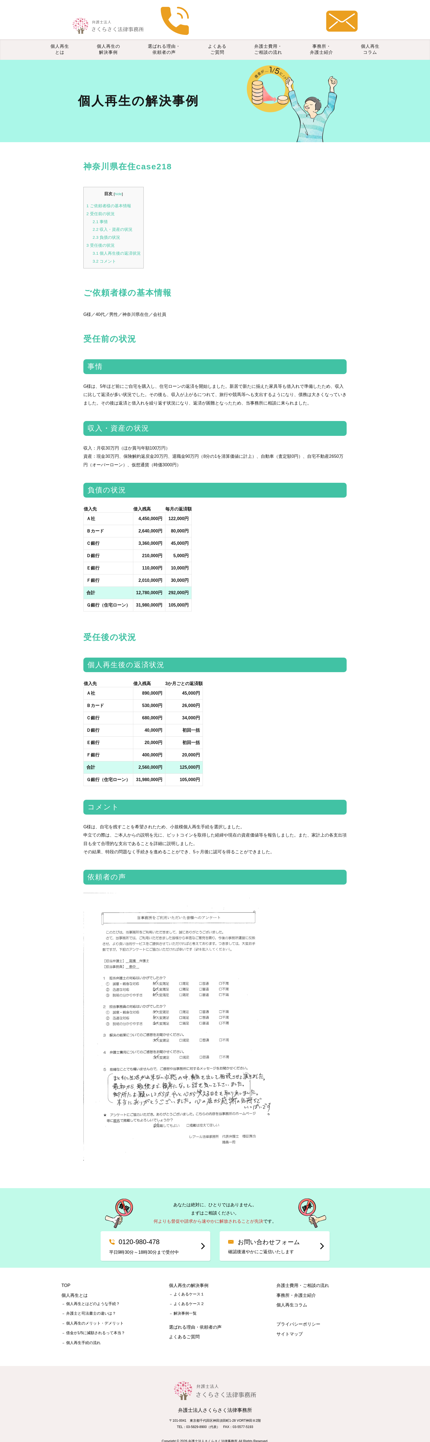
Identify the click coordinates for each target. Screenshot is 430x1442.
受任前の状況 (100, 203)
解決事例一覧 (185, 1303)
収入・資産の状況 (112, 219)
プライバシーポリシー (298, 1313)
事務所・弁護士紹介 (321, 38)
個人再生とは (59, 38)
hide (118, 183)
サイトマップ (289, 1323)
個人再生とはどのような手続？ (93, 1293)
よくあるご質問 (217, 38)
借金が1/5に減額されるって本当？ (95, 1322)
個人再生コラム (370, 38)
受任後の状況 (100, 234)
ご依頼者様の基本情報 (108, 195)
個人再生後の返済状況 (117, 242)
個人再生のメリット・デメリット (95, 1312)
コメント (104, 250)
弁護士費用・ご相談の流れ (268, 38)
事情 (100, 211)
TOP (65, 1275)
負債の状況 (106, 227)
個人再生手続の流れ (83, 1332)
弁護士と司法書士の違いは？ (91, 1303)
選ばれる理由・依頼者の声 (164, 38)
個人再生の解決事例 (108, 38)
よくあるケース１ (189, 1283)
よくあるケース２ (189, 1293)
